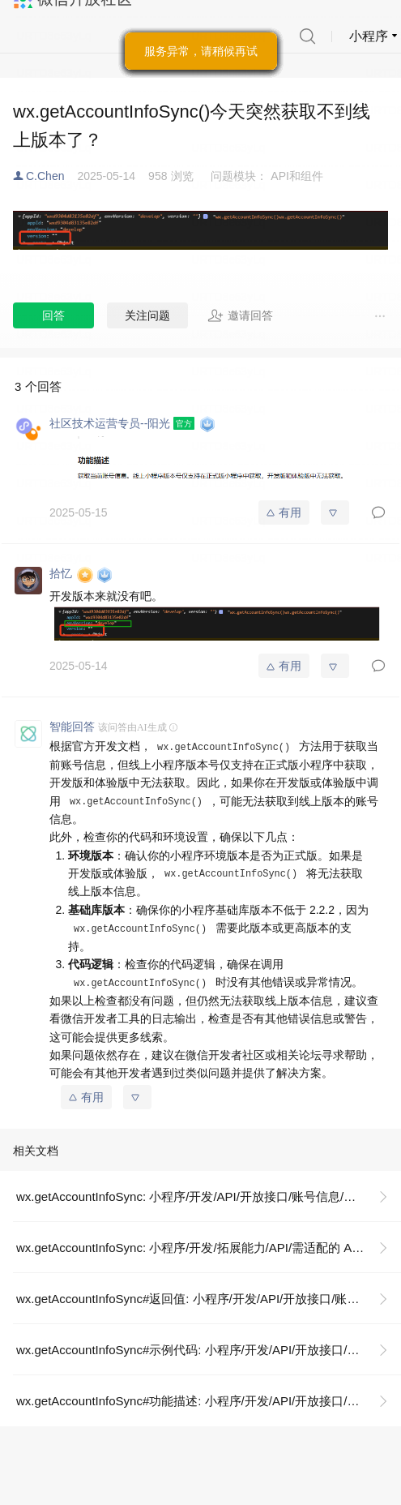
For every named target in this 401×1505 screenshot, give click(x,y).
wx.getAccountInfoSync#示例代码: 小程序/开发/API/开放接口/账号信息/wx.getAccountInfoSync (208, 1350)
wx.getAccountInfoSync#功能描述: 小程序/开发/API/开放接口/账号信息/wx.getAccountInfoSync (208, 1401)
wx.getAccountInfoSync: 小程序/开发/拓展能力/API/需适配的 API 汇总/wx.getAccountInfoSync (208, 1247)
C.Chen (45, 175)
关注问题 (147, 315)
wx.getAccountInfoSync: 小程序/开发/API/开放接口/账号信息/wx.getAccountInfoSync (208, 1196)
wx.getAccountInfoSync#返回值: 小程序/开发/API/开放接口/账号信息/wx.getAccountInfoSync (208, 1299)
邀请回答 (240, 315)
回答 (53, 315)
